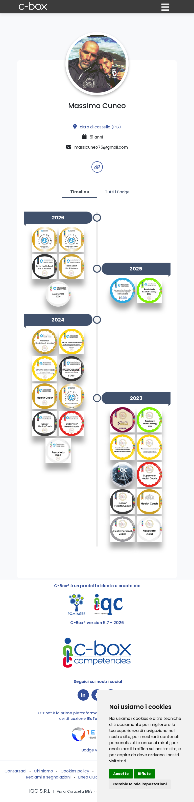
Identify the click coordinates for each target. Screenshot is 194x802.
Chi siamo (43, 771)
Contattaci (15, 771)
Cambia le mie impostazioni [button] (140, 784)
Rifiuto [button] (144, 773)
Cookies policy (75, 771)
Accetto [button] (121, 773)
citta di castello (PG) (97, 127)
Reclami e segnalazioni (48, 777)
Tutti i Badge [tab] (117, 192)
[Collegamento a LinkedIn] (83, 695)
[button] (168, 9)
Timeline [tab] (79, 192)
